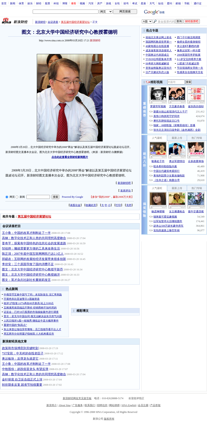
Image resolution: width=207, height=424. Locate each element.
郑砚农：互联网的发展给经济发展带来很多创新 (34, 259)
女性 (117, 3)
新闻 (12, 3)
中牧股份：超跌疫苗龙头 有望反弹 (25, 369)
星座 (143, 3)
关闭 (128, 205)
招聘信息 (102, 405)
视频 (82, 3)
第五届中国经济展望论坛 (75, 21)
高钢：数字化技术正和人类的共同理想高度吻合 (34, 238)
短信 (160, 3)
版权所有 (109, 418)
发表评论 (125, 190)
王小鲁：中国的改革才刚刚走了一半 (26, 233)
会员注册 (143, 405)
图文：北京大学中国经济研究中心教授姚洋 (31, 274)
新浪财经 (40, 21)
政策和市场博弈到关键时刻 (20, 348)
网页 (12, 196)
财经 (38, 3)
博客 (65, 3)
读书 (126, 3)
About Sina (64, 405)
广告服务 (77, 405)
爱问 (169, 3)
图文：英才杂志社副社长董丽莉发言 (26, 280)
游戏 (108, 3)
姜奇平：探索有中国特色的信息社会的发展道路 (34, 243)
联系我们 (90, 405)
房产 (99, 3)
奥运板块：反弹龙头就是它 (20, 358)
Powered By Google (72, 196)
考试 (134, 3)
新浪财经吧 (124, 182)
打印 (118, 205)
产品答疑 (155, 405)
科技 (56, 3)
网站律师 (114, 405)
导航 (187, 3)
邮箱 (178, 3)
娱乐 (30, 3)
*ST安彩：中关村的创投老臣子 (23, 353)
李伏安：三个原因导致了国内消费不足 (28, 264)
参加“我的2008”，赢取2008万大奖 (111, 196)
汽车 (91, 3)
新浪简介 (51, 405)
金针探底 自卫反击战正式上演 (22, 379)
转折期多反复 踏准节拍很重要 (22, 384)
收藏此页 (91, 205)
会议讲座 (53, 21)
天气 (152, 3)
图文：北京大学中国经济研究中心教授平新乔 (32, 269)
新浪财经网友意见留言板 (77, 398)
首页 (4, 3)
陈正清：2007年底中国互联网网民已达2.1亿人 (33, 253)
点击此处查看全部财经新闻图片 (69, 157)
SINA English (128, 405)
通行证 (198, 3)
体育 (21, 3)
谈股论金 (75, 205)
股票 (47, 3)
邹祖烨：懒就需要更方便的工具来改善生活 (31, 248)
